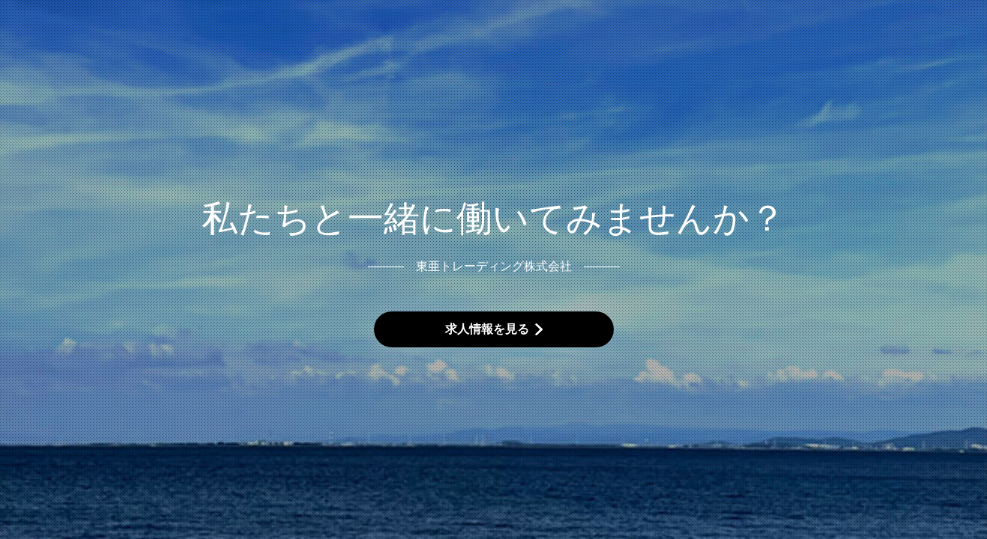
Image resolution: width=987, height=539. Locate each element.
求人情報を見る (487, 329)
